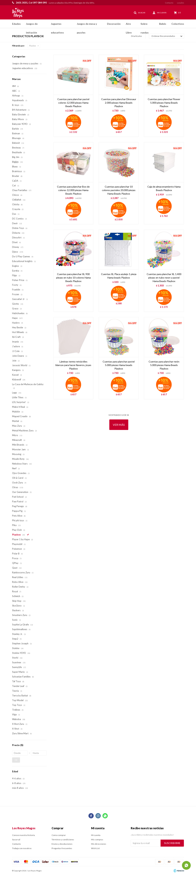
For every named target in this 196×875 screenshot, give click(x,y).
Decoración (114, 23)
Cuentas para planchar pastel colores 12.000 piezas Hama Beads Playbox (73, 103)
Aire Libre (129, 25)
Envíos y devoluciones (62, 844)
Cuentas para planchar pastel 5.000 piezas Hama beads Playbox (119, 365)
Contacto (169, 3)
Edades (16, 23)
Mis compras (97, 839)
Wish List (95, 848)
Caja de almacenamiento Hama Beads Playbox (164, 188)
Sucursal (16, 839)
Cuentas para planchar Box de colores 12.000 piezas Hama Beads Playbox (73, 190)
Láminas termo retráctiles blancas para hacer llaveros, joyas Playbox (73, 365)
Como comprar (59, 835)
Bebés (162, 23)
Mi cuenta (95, 835)
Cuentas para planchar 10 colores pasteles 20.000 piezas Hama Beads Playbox (118, 190)
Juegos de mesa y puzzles (87, 25)
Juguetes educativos (57, 25)
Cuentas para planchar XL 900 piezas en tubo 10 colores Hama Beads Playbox (73, 278)
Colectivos (177, 23)
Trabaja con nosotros (22, 848)
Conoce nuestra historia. (23, 835)
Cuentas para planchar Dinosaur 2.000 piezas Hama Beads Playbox (118, 103)
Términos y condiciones (63, 839)
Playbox (32, 46)
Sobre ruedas (145, 25)
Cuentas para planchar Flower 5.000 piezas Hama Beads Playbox (164, 103)
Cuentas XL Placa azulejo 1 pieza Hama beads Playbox (118, 276)
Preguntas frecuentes (62, 848)
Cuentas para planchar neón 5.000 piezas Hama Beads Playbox (164, 365)
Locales (180, 3)
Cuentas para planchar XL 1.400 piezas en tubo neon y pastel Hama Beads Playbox (164, 278)
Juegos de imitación (32, 25)
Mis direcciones (98, 844)
